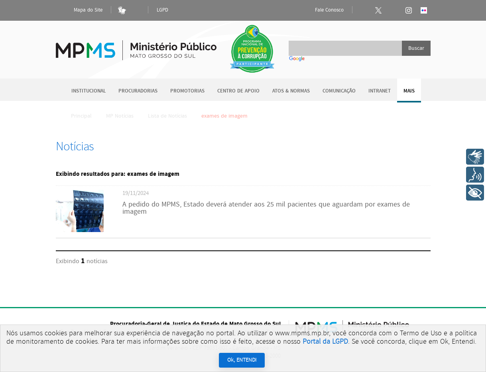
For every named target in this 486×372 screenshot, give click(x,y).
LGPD (162, 10)
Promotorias (187, 91)
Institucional (88, 91)
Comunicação (339, 91)
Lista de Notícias (167, 116)
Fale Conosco (322, 10)
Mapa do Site (81, 10)
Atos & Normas (291, 91)
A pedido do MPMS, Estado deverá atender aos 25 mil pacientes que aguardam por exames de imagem (266, 208)
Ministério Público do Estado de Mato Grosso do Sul (136, 46)
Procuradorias (137, 91)
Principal (76, 116)
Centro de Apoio (238, 91)
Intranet (379, 91)
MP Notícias (120, 116)
